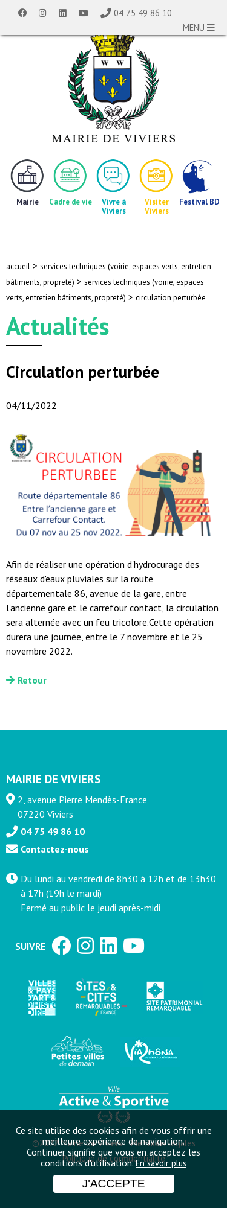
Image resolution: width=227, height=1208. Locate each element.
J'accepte (113, 1183)
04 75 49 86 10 (143, 13)
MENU (199, 27)
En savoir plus (161, 1163)
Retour (32, 680)
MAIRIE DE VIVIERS (53, 778)
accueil (18, 266)
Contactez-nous (55, 849)
